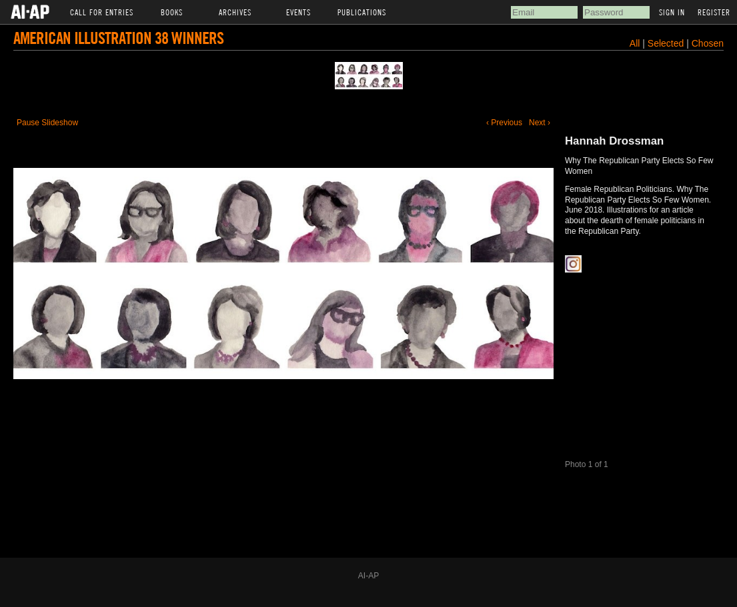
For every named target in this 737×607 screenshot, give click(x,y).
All (635, 43)
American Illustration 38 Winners (118, 37)
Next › (539, 122)
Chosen (708, 43)
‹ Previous (504, 122)
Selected (667, 43)
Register (714, 12)
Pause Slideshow (47, 122)
